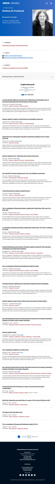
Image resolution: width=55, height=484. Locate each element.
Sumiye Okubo (23, 404)
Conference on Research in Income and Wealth (15, 68)
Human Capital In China (9, 332)
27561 (18, 193)
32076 (20, 121)
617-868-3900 (27, 456)
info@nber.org (27, 458)
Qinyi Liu (22, 253)
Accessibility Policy (27, 467)
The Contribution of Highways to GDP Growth (15, 350)
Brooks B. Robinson (36, 324)
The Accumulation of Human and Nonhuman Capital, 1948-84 (20, 424)
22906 (21, 251)
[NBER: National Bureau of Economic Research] (12, 3)
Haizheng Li (12, 253)
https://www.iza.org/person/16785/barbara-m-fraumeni (18, 57)
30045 (18, 176)
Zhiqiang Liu (29, 336)
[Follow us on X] (20, 475)
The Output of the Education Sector (12, 412)
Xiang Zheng (39, 253)
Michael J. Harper (24, 392)
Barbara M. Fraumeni (14, 106)
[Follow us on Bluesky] (26, 475)
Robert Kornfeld (24, 106)
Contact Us (27, 452)
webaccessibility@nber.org (27, 459)
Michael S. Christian (24, 214)
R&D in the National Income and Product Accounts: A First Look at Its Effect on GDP (26, 400)
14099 (18, 371)
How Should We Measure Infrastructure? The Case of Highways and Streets (23, 173)
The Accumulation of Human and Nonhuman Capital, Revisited (20, 266)
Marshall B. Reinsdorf (25, 324)
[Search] (46, 3)
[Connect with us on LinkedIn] (23, 475)
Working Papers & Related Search (13, 76)
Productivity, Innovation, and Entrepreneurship (15, 45)
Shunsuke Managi (29, 123)
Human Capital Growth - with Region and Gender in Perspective (20, 156)
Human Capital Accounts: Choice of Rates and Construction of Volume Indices (24, 301)
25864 (18, 232)
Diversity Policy (27, 468)
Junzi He (17, 253)
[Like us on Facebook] (32, 475)
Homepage (27, 464)
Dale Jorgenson (13, 428)
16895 (19, 303)
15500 (21, 335)
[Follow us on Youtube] (35, 475)
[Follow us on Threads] (29, 475)
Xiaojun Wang (36, 336)
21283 (18, 286)
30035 (18, 158)
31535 (20, 141)
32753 (20, 104)
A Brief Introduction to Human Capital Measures (16, 191)
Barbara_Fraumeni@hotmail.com (13, 55)
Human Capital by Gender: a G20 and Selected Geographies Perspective (22, 119)
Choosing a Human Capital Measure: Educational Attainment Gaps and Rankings (25, 283)
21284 (18, 268)
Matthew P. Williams (46, 373)
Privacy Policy (27, 470)
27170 (18, 212)
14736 (21, 352)
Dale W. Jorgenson (13, 416)
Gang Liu (22, 123)
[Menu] (51, 3)
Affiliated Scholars (8, 7)
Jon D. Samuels (34, 214)
